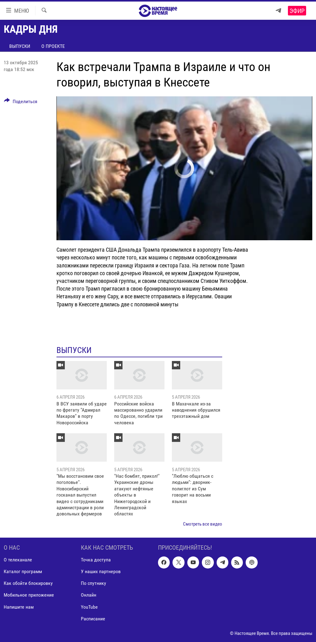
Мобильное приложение (29, 595)
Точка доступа (96, 560)
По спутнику (93, 583)
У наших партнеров (101, 572)
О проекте (53, 46)
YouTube (89, 607)
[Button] (20, 102)
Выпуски (19, 46)
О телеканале (18, 560)
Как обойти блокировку (28, 583)
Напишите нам (19, 607)
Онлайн (88, 595)
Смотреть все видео (202, 524)
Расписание (93, 619)
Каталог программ (23, 572)
